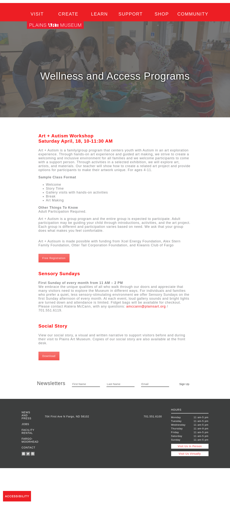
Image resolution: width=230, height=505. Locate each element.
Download (48, 356)
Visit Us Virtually (190, 453)
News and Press (26, 415)
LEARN (99, 13)
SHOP (162, 13)
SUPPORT (130, 13)
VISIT (37, 13)
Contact (28, 447)
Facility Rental (28, 431)
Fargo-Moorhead (29, 440)
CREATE (68, 13)
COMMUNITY (192, 13)
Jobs (25, 424)
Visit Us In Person (190, 446)
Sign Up (184, 384)
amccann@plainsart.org (146, 306)
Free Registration (54, 258)
